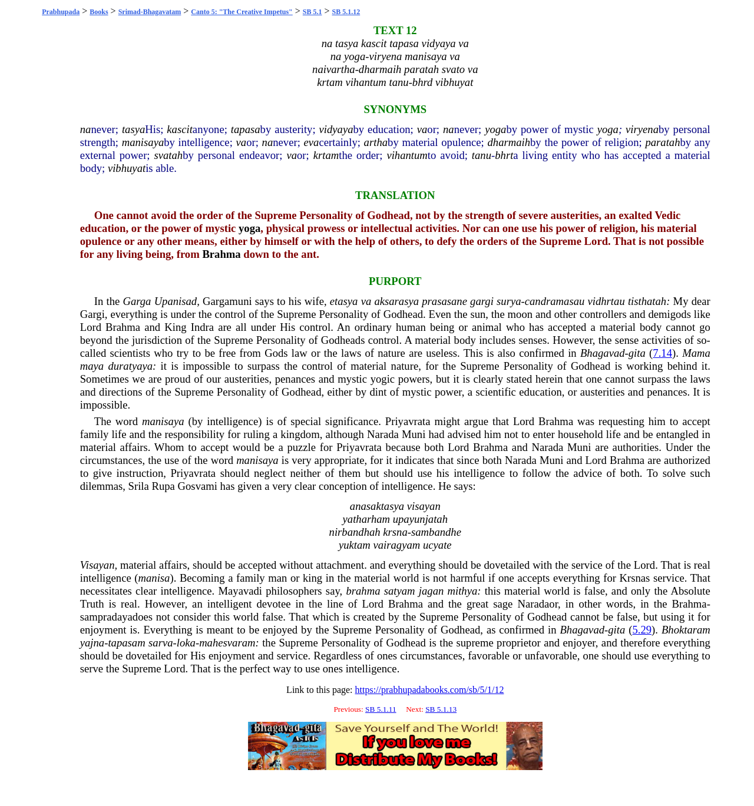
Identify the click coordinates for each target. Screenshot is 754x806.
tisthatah (647, 301)
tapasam (126, 642)
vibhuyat (126, 168)
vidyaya (336, 129)
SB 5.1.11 (380, 709)
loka (186, 642)
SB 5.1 (312, 12)
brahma (363, 591)
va (422, 129)
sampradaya (106, 617)
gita (637, 353)
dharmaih (508, 142)
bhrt (504, 155)
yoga (495, 129)
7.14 (662, 353)
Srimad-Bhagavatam (149, 12)
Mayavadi (240, 591)
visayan (424, 506)
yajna (92, 642)
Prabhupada (61, 12)
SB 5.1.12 (346, 12)
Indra (202, 327)
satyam (399, 591)
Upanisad (175, 301)
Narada (383, 434)
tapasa (245, 129)
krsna (395, 532)
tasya (133, 129)
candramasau (555, 301)
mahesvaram (227, 642)
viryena (642, 129)
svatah (168, 155)
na (85, 129)
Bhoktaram (686, 629)
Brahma (221, 254)
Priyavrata (408, 421)
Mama (696, 353)
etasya (344, 301)
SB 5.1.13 (441, 709)
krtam (326, 155)
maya (92, 366)
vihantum (406, 155)
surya (509, 301)
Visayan (97, 565)
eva (311, 142)
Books (99, 12)
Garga (137, 301)
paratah (662, 142)
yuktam (355, 545)
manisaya (143, 142)
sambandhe (436, 532)
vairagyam (396, 545)
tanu (481, 155)
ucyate (437, 545)
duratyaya (130, 366)
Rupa (163, 486)
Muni (413, 434)
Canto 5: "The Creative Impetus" (241, 12)
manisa (154, 578)
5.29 (642, 629)
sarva (160, 642)
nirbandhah (355, 532)
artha (376, 142)
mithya (463, 591)
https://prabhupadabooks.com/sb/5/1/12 (429, 690)
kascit (180, 129)
